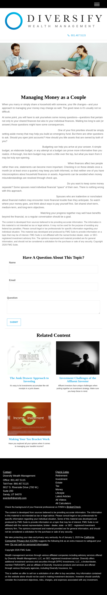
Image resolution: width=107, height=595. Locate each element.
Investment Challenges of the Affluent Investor (77, 379)
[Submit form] (14, 322)
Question (12, 297)
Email (12, 280)
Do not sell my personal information (29, 544)
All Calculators (63, 503)
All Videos (61, 500)
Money (59, 489)
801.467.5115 (77, 35)
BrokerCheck (74, 507)
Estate (59, 482)
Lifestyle (60, 493)
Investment (61, 479)
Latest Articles (63, 496)
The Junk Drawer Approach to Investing (29, 379)
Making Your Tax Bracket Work (29, 439)
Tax (57, 486)
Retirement (61, 475)
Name (12, 262)
